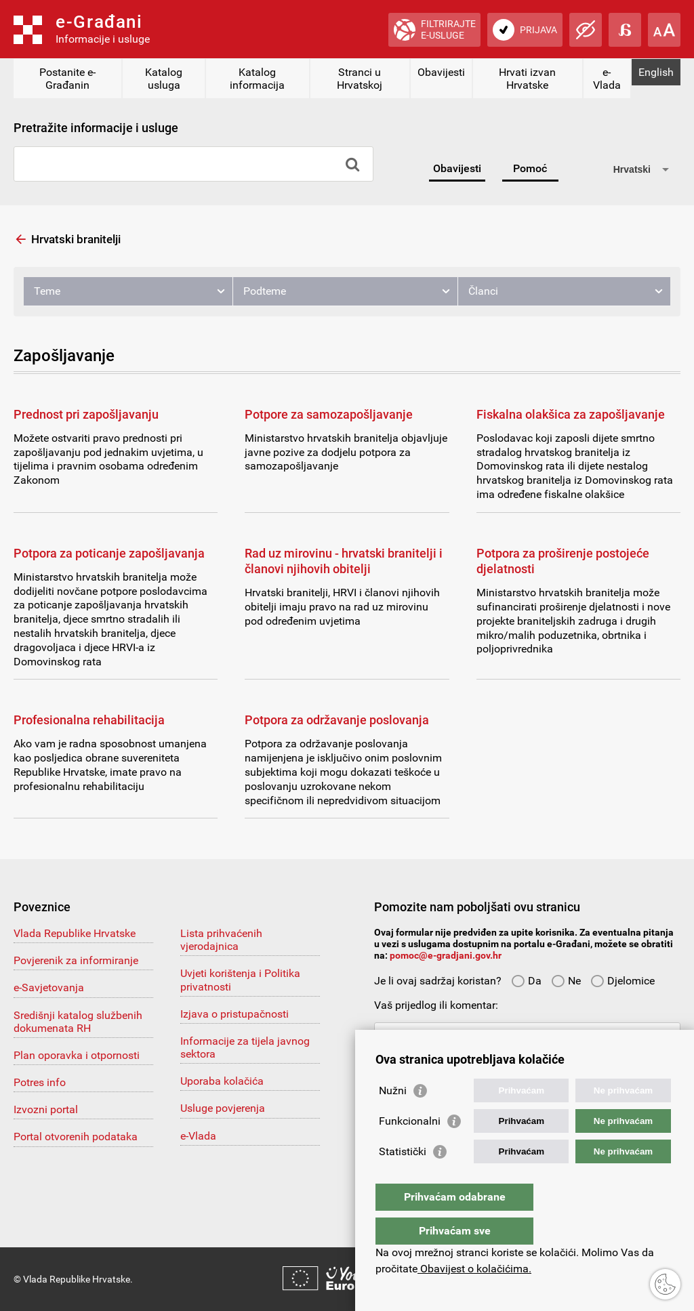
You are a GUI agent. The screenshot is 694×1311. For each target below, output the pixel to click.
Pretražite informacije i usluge (96, 128)
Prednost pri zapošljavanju (86, 414)
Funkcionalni (410, 1148)
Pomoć (530, 168)
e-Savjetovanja (49, 987)
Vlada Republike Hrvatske (75, 933)
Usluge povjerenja (222, 1108)
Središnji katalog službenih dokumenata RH (78, 1022)
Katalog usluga (163, 78)
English (656, 72)
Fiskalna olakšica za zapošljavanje (570, 414)
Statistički (402, 1178)
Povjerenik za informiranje (76, 960)
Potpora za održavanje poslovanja (337, 720)
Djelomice (622, 980)
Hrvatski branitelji (76, 239)
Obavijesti (441, 72)
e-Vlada (607, 78)
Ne (566, 980)
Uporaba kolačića (222, 1081)
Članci (483, 291)
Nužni (393, 1117)
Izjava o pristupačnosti (234, 1013)
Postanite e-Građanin (67, 78)
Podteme (264, 291)
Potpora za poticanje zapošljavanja (109, 553)
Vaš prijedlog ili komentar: (436, 1005)
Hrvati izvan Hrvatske (527, 78)
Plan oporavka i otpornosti (77, 1055)
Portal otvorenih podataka (76, 1136)
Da (526, 980)
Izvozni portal (46, 1109)
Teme (47, 291)
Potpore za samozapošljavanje (329, 414)
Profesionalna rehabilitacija (89, 720)
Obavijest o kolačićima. (474, 1268)
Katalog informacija (257, 78)
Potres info (40, 1082)
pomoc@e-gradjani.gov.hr (446, 955)
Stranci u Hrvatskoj (359, 78)
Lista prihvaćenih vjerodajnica (221, 940)
